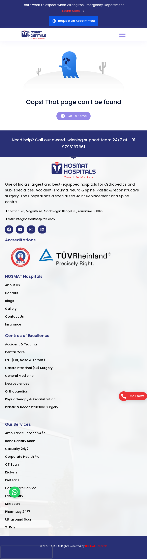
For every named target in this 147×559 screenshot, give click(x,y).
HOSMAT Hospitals (96, 546)
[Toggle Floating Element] (14, 492)
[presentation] (26, 552)
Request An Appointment (73, 21)
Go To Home (73, 116)
